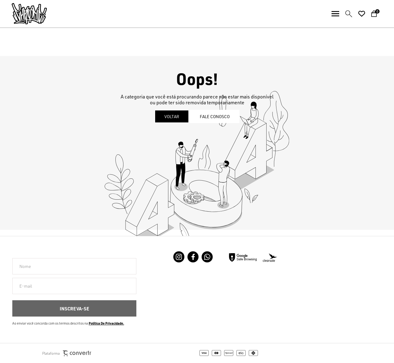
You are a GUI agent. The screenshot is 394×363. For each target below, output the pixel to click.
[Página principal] (23, 13)
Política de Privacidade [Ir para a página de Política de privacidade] (106, 323)
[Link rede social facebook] (193, 256)
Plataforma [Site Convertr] (66, 353)
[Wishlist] (361, 14)
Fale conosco (215, 116)
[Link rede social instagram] (178, 256)
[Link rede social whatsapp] (207, 256)
